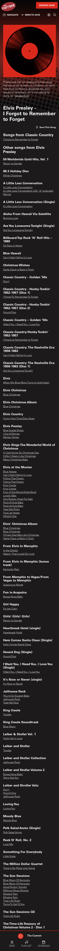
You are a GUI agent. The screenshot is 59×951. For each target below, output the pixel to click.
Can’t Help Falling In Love (17, 475)
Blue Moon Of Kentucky (16, 880)
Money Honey (11, 437)
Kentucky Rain (11, 569)
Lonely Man (9, 496)
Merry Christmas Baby (15, 460)
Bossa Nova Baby (13, 597)
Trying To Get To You (14, 904)
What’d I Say (10, 516)
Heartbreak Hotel (12, 633)
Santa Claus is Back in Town (18, 270)
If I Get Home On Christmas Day (21, 453)
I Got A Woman (11, 434)
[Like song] (46, 127)
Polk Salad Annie (12, 832)
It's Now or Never (13, 684)
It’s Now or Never (12, 246)
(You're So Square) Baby (16, 696)
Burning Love (10, 218)
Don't (6, 281)
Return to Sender (12, 164)
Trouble (7, 715)
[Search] (54, 14)
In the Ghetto (10, 550)
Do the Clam (10, 609)
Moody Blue (10, 820)
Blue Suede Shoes (13, 430)
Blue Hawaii (10, 472)
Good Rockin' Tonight (15, 887)
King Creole (9, 485)
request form (22, 96)
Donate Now (47, 5)
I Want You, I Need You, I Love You (21, 324)
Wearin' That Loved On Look (18, 554)
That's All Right (11, 901)
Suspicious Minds (13, 585)
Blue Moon (9, 727)
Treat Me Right (11, 509)
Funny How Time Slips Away (19, 418)
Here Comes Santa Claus (17, 644)
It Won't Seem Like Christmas (19, 456)
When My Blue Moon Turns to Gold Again (26, 383)
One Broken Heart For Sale (18, 499)
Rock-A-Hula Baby (13, 502)
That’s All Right (11, 916)
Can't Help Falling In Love (17, 258)
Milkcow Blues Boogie (15, 890)
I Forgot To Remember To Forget (20, 297)
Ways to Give (30, 14)
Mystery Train (10, 894)
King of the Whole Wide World (19, 492)
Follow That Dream (13, 478)
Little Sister (9, 856)
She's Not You (11, 778)
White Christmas (12, 176)
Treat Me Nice (11, 703)
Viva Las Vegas (11, 513)
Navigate (10, 14)
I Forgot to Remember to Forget (20, 139)
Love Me (8, 844)
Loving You (9, 809)
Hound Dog (9, 312)
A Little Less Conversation (18, 187)
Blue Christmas (11, 395)
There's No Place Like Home (19, 868)
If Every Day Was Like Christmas (21, 535)
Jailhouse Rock (11, 699)
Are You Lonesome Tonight (18, 230)
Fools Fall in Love (12, 738)
